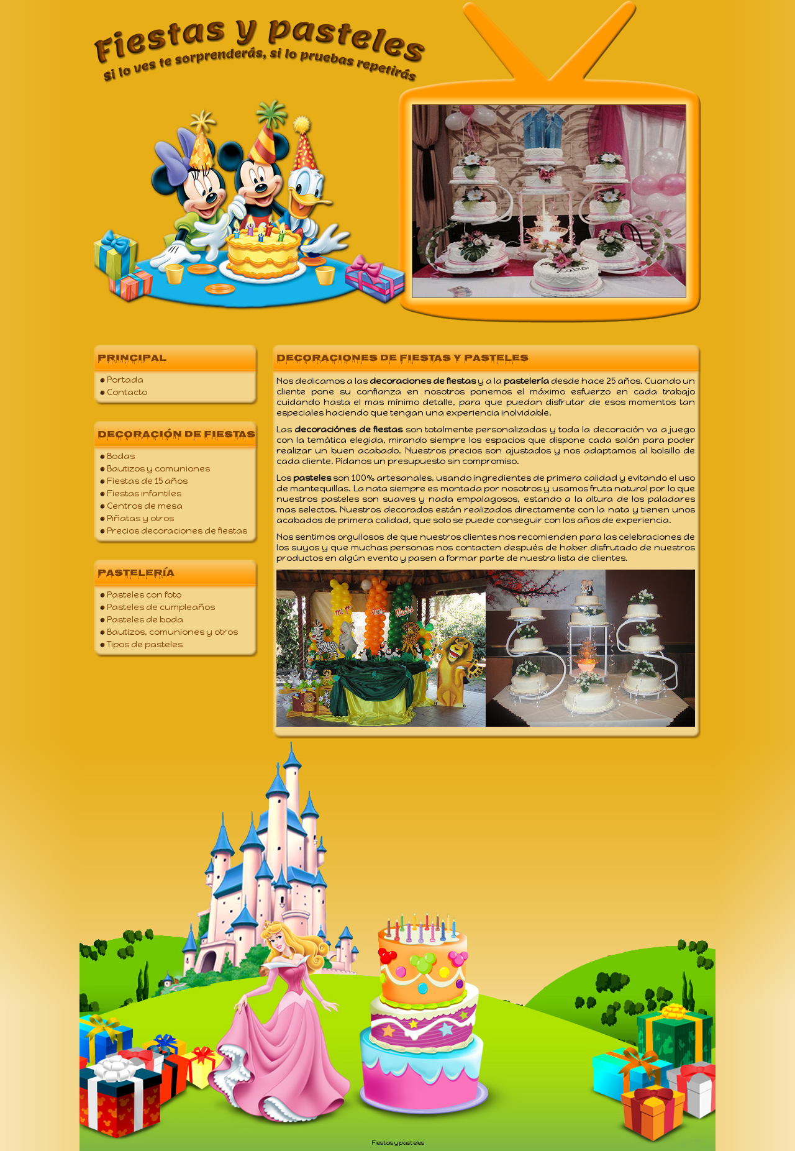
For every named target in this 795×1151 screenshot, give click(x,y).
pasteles (411, 1143)
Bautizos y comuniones (158, 468)
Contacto (127, 392)
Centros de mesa (145, 506)
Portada (125, 380)
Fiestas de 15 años (147, 481)
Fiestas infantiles (144, 493)
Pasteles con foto (144, 594)
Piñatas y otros (140, 518)
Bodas (121, 456)
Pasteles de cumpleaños (161, 607)
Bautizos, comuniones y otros (172, 632)
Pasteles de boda (145, 619)
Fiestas (382, 1143)
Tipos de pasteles (145, 644)
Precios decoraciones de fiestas (177, 530)
